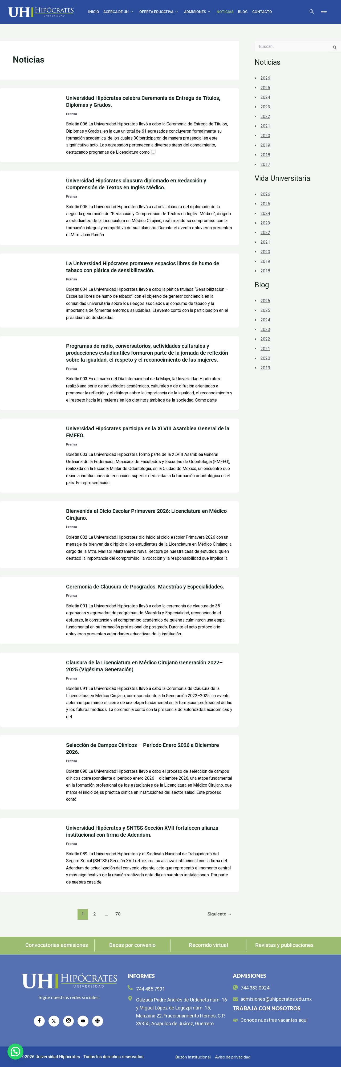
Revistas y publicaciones (284, 945)
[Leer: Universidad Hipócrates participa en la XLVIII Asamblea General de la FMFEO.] (30, 455)
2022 (265, 116)
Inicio (94, 12)
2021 (265, 126)
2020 (265, 135)
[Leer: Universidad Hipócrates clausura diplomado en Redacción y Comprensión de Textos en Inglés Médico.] (30, 207)
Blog (242, 12)
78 (118, 914)
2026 (265, 78)
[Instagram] (68, 1021)
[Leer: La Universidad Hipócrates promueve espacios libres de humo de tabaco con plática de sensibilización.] (30, 290)
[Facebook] (39, 1021)
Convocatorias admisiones (56, 945)
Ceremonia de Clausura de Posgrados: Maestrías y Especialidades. (145, 586)
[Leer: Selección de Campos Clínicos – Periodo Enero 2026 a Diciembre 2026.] (30, 772)
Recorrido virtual (208, 945)
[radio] (97, 1021)
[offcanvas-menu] (324, 12)
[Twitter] (54, 1021)
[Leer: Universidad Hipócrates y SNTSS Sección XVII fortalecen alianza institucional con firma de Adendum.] (30, 854)
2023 (265, 106)
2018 (265, 154)
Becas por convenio (132, 945)
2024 (265, 97)
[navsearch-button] (311, 12)
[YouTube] (83, 1021)
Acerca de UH (119, 12)
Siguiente (220, 914)
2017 (265, 164)
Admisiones (197, 12)
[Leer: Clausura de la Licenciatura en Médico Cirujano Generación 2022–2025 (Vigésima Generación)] (30, 689)
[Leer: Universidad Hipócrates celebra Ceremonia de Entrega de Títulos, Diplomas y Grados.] (30, 124)
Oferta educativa (159, 12)
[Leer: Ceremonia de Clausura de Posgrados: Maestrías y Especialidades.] (30, 610)
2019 (265, 145)
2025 (265, 87)
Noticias (224, 12)
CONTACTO (261, 12)
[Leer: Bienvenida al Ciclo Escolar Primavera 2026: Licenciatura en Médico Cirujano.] (30, 534)
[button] (15, 1052)
